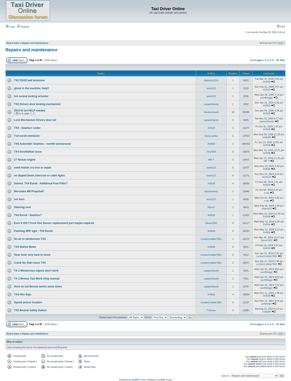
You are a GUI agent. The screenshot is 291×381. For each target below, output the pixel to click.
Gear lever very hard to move (32, 254)
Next (282, 60)
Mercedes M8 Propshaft (29, 191)
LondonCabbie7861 (211, 239)
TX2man (211, 310)
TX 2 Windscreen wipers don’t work (36, 270)
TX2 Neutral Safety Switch (30, 310)
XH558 (266, 81)
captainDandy (211, 104)
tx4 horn (19, 199)
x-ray (266, 192)
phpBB (134, 380)
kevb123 (211, 88)
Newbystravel (211, 112)
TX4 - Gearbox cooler (27, 127)
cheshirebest (211, 191)
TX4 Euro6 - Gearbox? (28, 215)
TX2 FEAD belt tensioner (29, 80)
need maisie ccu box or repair (32, 167)
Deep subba (211, 136)
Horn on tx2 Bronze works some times (38, 286)
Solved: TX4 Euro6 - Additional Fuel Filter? (40, 183)
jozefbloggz (266, 97)
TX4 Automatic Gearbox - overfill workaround (42, 143)
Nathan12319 (211, 80)
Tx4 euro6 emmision (27, 135)
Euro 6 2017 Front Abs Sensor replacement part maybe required (54, 223)
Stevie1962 (211, 223)
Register (23, 26)
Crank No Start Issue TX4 (29, 262)
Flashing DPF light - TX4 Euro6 (33, 231)
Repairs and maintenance (35, 43)
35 (277, 60)
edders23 (267, 208)
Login (10, 26)
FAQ (281, 26)
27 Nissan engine (25, 159)
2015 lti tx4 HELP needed (29, 110)
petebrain (267, 303)
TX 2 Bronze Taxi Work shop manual (36, 278)
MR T (211, 159)
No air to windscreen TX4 (29, 238)
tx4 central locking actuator (31, 96)
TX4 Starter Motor (25, 246)
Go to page (256, 60)
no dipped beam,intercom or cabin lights (39, 175)
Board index (13, 43)
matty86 (266, 137)
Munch (211, 207)
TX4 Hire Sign (22, 294)
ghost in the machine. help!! (31, 88)
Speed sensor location (28, 302)
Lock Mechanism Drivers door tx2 (35, 120)
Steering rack (22, 207)
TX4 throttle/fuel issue (28, 151)
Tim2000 (211, 151)
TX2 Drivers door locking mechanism (37, 104)
